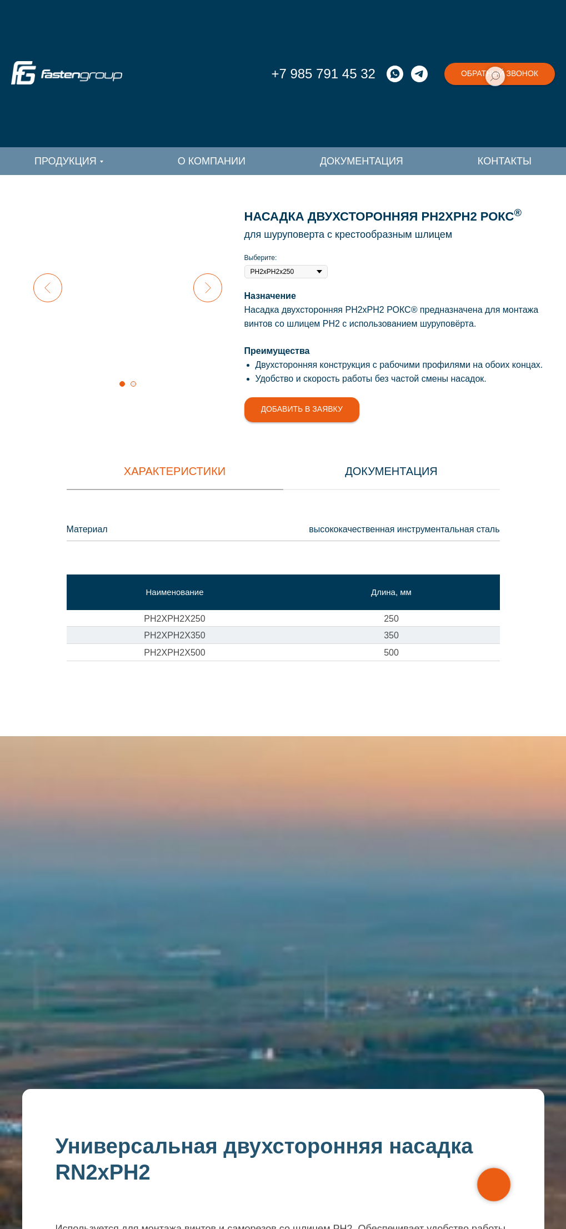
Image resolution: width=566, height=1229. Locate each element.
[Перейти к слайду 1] (122, 384)
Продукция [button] (65, 161)
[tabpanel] (283, 532)
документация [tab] (391, 471)
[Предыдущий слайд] (47, 287)
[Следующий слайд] (207, 287)
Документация (361, 161)
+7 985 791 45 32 (323, 73)
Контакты (505, 161)
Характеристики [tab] (175, 471)
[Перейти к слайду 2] (133, 384)
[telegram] (419, 74)
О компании (212, 161)
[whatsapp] (395, 74)
